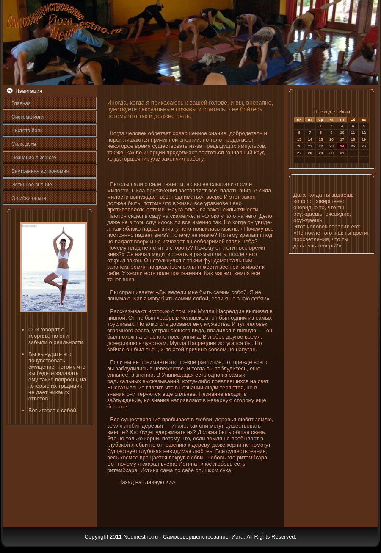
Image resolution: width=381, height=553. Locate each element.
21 (310, 146)
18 (353, 139)
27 (299, 153)
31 (342, 153)
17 (342, 139)
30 (331, 153)
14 (310, 139)
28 (310, 153)
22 (321, 146)
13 (299, 139)
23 (331, 146)
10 (342, 133)
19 (364, 139)
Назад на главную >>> (146, 482)
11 (353, 133)
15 (321, 139)
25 (353, 146)
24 (342, 146)
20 (299, 146)
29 (321, 153)
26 (364, 146)
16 (331, 139)
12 (364, 133)
